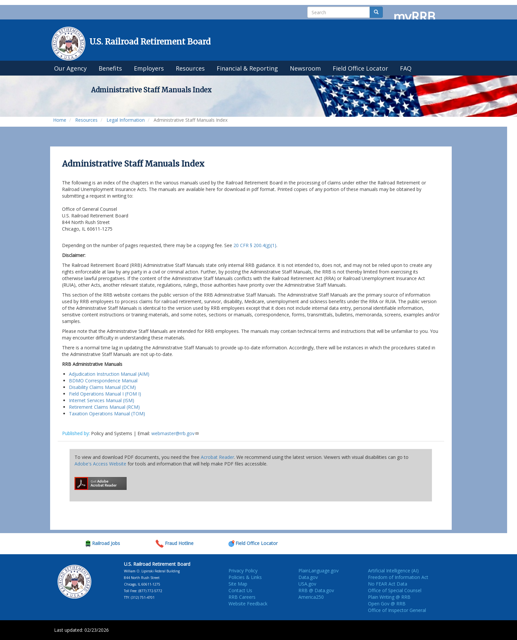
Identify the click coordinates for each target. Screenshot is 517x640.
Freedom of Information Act (398, 577)
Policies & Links (245, 577)
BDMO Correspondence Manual (103, 380)
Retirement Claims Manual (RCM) (104, 407)
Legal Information (125, 120)
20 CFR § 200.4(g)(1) (254, 245)
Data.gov (308, 577)
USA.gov (307, 584)
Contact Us (240, 590)
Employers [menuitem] (149, 68)
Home (59, 120)
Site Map (237, 584)
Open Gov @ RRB (387, 603)
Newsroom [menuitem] (305, 68)
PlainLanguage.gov (318, 570)
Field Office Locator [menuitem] (360, 68)
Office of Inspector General (397, 610)
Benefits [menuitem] (110, 68)
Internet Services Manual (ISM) (101, 400)
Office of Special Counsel (394, 590)
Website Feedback (247, 603)
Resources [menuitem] (190, 68)
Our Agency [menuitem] (70, 68)
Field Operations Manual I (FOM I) (105, 394)
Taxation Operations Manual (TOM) (107, 413)
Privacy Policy (243, 570)
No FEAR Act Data (387, 584)
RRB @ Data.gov (316, 590)
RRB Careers (242, 597)
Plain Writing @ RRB (389, 597)
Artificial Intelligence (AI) (393, 570)
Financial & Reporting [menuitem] (247, 68)
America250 (311, 597)
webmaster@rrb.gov (175, 433)
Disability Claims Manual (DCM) (102, 387)
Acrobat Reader (217, 457)
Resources (86, 120)
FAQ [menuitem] (405, 68)
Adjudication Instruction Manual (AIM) (109, 374)
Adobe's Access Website (100, 464)
